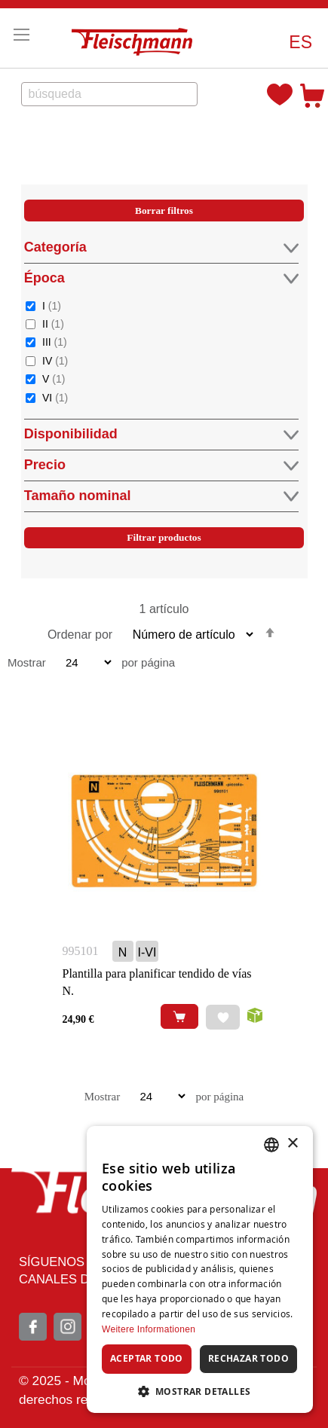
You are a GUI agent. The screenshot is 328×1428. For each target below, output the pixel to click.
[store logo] (136, 38)
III (54, 341)
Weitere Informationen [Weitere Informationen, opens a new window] (148, 1329)
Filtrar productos (164, 537)
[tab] (164, 390)
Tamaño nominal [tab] (161, 496)
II (53, 323)
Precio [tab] (161, 465)
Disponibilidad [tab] (161, 434)
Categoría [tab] (161, 247)
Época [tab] (161, 278)
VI (55, 397)
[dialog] (200, 1269)
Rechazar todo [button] (248, 1358)
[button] (300, 42)
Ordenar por (80, 634)
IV (55, 360)
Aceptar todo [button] (146, 1358)
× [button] (292, 1143)
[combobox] (109, 94)
